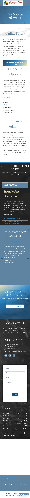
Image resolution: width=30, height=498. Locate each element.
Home (6, 479)
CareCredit (8, 113)
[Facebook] (5, 355)
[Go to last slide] (2, 260)
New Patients (15, 479)
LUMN (20, 495)
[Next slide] (28, 260)
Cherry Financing (10, 110)
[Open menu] (25, 3)
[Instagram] (14, 355)
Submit (15, 394)
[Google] (9, 355)
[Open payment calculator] (23, 494)
